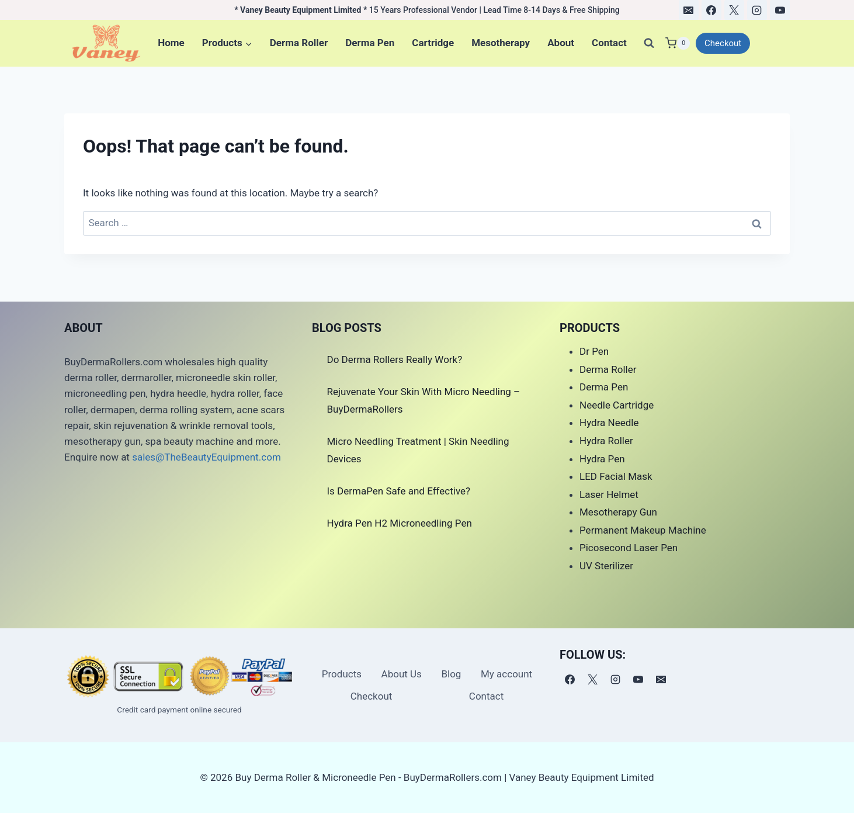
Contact (609, 43)
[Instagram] (757, 10)
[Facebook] (711, 10)
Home (171, 43)
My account (506, 674)
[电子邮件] (689, 10)
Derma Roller (299, 43)
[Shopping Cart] (677, 43)
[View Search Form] (648, 43)
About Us (401, 674)
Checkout (722, 43)
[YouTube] (780, 10)
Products (342, 674)
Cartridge (433, 43)
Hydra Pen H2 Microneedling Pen (399, 523)
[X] (734, 10)
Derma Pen (369, 43)
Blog (451, 674)
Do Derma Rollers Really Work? (395, 359)
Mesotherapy (500, 43)
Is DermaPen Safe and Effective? (399, 491)
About (560, 43)
